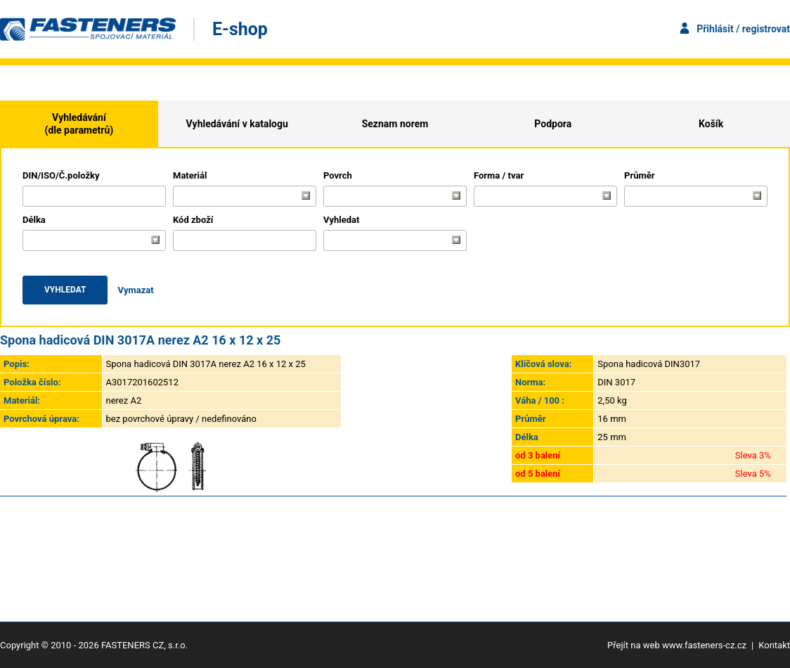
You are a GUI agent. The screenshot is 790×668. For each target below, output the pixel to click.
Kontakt (774, 645)
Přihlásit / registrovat (743, 28)
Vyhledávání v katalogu (237, 123)
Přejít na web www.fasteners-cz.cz (676, 645)
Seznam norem (395, 123)
